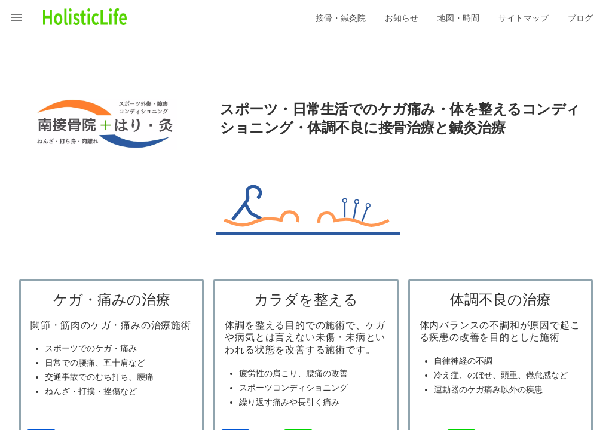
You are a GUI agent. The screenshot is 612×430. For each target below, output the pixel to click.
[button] (16, 16)
